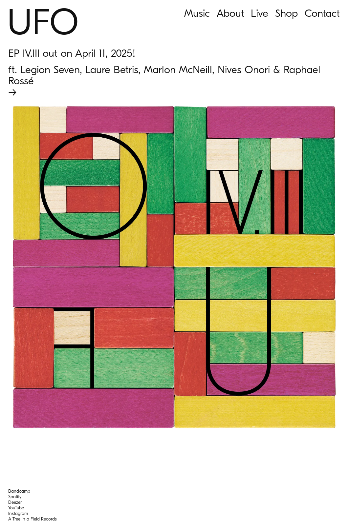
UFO (42, 23)
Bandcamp (19, 491)
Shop (286, 13)
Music (197, 13)
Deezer (15, 502)
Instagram (18, 513)
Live (259, 13)
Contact (322, 13)
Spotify (15, 497)
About (230, 13)
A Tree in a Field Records (32, 519)
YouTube (16, 508)
